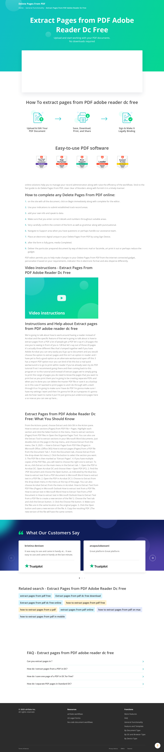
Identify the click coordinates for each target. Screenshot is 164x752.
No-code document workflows (80, 722)
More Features (130, 714)
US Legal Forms (73, 718)
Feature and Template (133, 726)
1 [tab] (79, 578)
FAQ (126, 718)
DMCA (122, 748)
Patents (129, 748)
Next (153, 558)
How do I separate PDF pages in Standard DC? (49, 683)
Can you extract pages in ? (39, 661)
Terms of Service (24, 748)
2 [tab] (82, 578)
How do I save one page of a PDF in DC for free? (50, 676)
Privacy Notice (113, 748)
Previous (11, 558)
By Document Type (132, 730)
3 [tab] (84, 578)
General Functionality (133, 722)
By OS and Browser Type (134, 734)
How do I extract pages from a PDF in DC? (47, 668)
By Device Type (130, 738)
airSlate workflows (75, 714)
